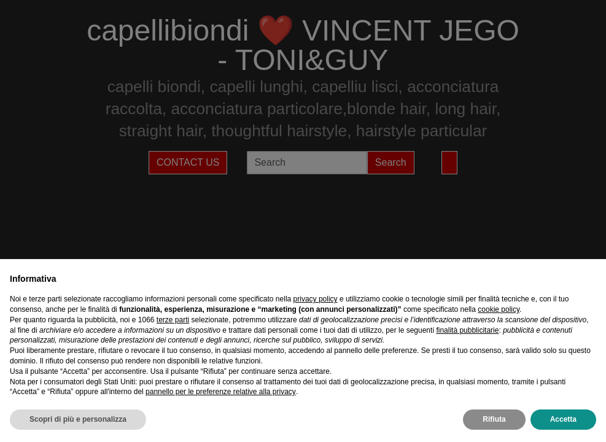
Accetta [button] (563, 419)
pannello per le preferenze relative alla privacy (221, 391)
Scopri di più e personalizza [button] (77, 419)
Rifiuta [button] (494, 419)
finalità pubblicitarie (467, 330)
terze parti (173, 320)
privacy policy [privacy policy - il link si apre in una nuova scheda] (315, 299)
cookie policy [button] (498, 309)
